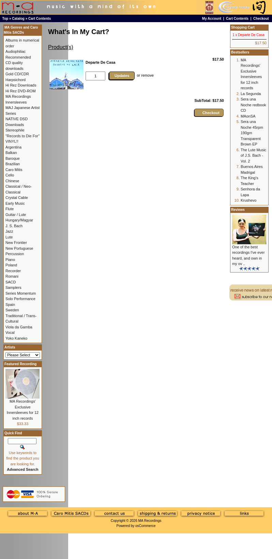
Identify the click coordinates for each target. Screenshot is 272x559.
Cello (9, 175)
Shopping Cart (243, 27)
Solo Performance (20, 299)
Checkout (261, 18)
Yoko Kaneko (16, 338)
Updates (122, 76)
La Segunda (251, 94)
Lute (9, 237)
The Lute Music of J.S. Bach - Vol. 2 (253, 155)
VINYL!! (11, 141)
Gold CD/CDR (17, 74)
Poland (11, 265)
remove (147, 75)
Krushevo (248, 200)
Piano (10, 260)
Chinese (12, 181)
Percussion (14, 254)
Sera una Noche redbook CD (253, 104)
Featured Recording (20, 364)
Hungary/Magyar (19, 220)
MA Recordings (149, 521)
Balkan (11, 153)
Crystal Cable (16, 198)
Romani (11, 276)
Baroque (12, 158)
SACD (10, 282)
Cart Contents (39, 18)
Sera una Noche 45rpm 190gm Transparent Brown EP (252, 133)
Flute (9, 209)
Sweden (12, 310)
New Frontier (16, 242)
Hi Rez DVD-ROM (20, 91)
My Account (211, 18)
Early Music (15, 203)
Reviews (238, 210)
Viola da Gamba (18, 327)
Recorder (13, 271)
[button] (209, 113)
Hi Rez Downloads (20, 85)
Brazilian (12, 164)
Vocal (10, 332)
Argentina (13, 147)
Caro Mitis (13, 170)
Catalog (18, 18)
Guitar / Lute (15, 215)
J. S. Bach (13, 226)
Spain (10, 304)
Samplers (13, 287)
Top (5, 18)
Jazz (9, 231)
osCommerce (145, 526)
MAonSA (248, 116)
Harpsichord (15, 80)
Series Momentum (20, 293)
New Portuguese (19, 248)
